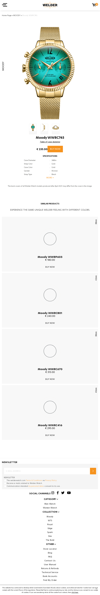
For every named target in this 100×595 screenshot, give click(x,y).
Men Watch (50, 504)
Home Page (7, 15)
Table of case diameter (50, 142)
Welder (50, 5)
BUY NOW (55, 148)
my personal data (35, 486)
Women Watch (50, 507)
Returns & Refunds (50, 568)
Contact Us (50, 560)
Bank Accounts (50, 576)
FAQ (50, 556)
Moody (50, 516)
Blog (50, 553)
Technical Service (50, 572)
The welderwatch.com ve (32, 480)
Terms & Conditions (34, 480)
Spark (50, 532)
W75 (50, 520)
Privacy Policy (51, 480)
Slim (50, 536)
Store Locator (50, 549)
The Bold (50, 540)
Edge (50, 528)
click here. (74, 592)
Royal (50, 524)
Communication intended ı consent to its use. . (34, 486)
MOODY (16, 15)
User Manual (50, 564)
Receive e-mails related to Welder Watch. (24, 483)
